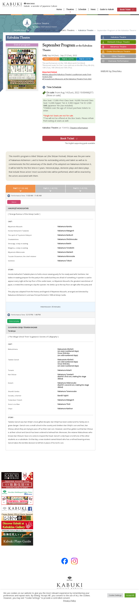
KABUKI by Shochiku (111, 71)
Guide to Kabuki (107, 9)
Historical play (14, 321)
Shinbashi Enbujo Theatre (118, 42)
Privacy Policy (69, 600)
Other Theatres (118, 56)
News (93, 9)
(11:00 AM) (20, 188)
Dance (14, 202)
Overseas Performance (118, 61)
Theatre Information (79, 127)
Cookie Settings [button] (115, 595)
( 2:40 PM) (50, 188)
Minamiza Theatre (118, 46)
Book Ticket (127, 9)
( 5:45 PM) (80, 188)
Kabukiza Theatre (85, 30)
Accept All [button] (130, 595)
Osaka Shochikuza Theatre (118, 51)
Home (59, 9)
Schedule (82, 9)
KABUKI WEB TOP (47, 30)
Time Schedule (53, 87)
